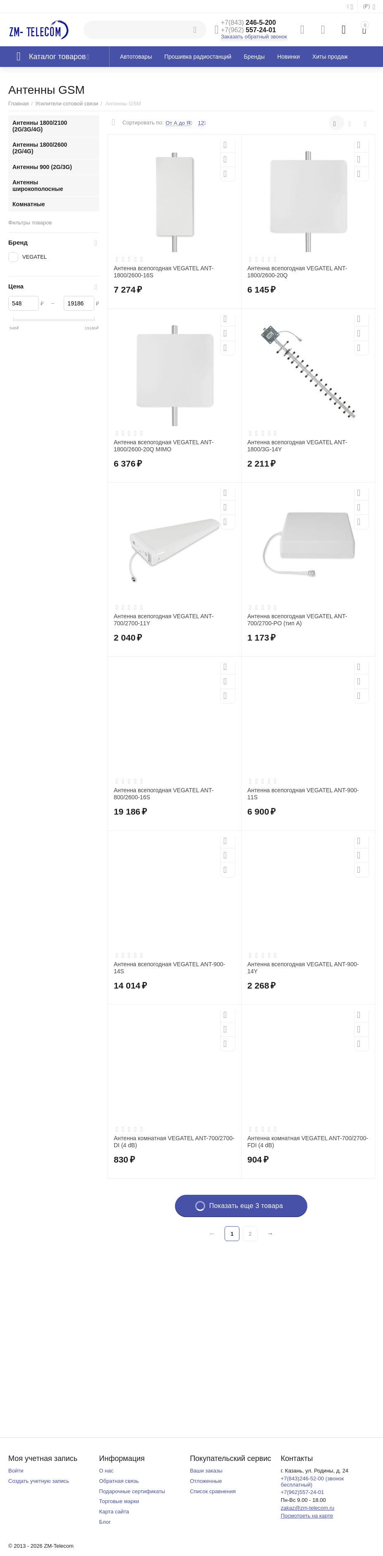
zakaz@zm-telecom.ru (308, 1508)
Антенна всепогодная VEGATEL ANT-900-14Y (303, 968)
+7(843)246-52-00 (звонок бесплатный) (312, 1481)
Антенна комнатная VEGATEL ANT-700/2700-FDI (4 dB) (307, 1142)
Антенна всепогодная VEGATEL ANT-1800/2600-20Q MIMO (163, 446)
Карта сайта (114, 1511)
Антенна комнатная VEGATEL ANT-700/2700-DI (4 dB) (174, 1142)
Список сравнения (213, 1491)
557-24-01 (248, 29)
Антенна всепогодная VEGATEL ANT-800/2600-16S (163, 794)
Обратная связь (119, 1481)
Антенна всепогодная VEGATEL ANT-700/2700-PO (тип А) (297, 620)
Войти (15, 1471)
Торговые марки (119, 1501)
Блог (105, 1522)
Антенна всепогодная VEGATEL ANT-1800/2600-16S (163, 272)
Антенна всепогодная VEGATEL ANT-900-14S (169, 968)
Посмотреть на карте (307, 1516)
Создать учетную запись (38, 1481)
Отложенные (206, 1481)
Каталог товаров (57, 56)
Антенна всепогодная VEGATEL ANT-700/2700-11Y (163, 620)
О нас (106, 1471)
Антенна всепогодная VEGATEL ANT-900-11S (303, 794)
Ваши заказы (206, 1471)
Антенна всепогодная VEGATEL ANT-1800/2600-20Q (297, 272)
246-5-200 (248, 22)
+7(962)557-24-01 (302, 1492)
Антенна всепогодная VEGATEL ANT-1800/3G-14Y (297, 446)
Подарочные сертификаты (132, 1491)
